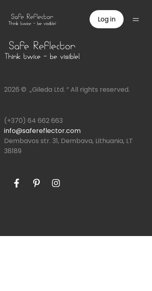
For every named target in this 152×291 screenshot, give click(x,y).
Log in (107, 19)
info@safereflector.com (42, 130)
